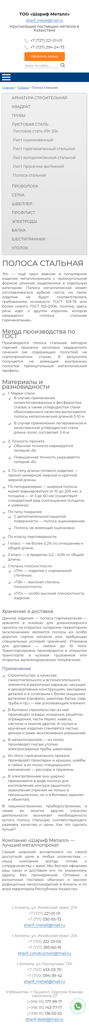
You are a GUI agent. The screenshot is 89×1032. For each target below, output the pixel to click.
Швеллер (22, 204)
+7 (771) (44, 919)
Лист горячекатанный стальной (44, 148)
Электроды (24, 221)
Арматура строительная (39, 98)
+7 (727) (44, 913)
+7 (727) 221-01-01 (46, 40)
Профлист (23, 212)
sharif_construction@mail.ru (44, 953)
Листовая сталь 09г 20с (35, 131)
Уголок (20, 248)
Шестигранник (29, 239)
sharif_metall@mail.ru (44, 20)
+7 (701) (44, 941)
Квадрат (21, 106)
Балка (19, 230)
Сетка (18, 195)
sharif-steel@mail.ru (44, 1019)
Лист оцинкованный (33, 140)
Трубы (18, 115)
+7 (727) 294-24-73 (47, 47)
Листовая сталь (30, 124)
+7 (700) (44, 975)
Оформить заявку (44, 56)
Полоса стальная (29, 175)
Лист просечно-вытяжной (38, 166)
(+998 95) (44, 1001)
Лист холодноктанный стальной (44, 157)
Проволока (25, 186)
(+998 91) (44, 1013)
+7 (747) (44, 969)
